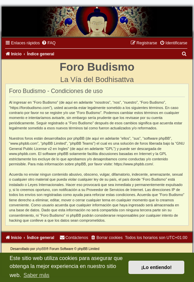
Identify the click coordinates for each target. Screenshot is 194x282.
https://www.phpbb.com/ (133, 164)
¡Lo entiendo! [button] (156, 267)
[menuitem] (48, 43)
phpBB (41, 249)
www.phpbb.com (22, 154)
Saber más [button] (36, 275)
